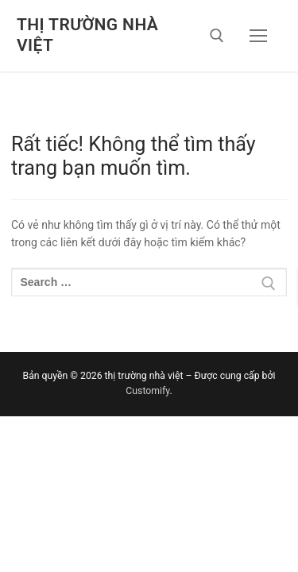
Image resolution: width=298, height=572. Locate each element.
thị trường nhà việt (87, 35)
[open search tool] (217, 36)
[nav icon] (258, 35)
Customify (147, 390)
